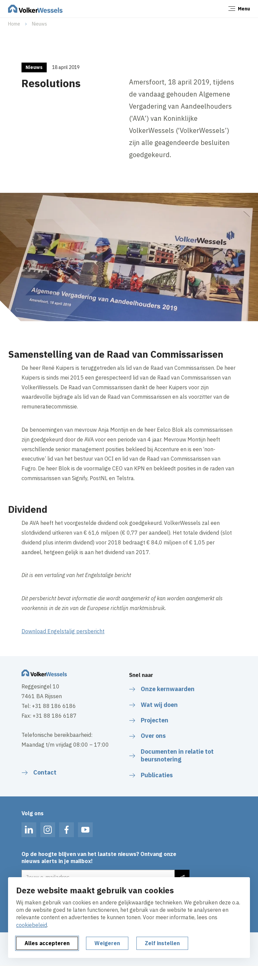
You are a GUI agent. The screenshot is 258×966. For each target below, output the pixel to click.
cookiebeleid (31, 925)
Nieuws (39, 24)
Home (14, 24)
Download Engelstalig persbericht (63, 631)
